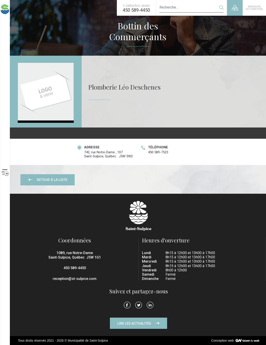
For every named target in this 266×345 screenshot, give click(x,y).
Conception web (222, 340)
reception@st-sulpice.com (74, 279)
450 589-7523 (158, 152)
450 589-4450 (74, 268)
